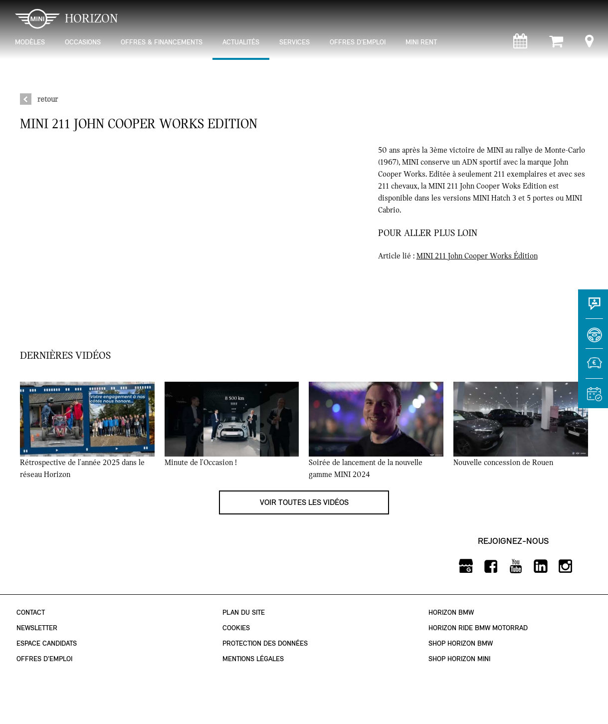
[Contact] (593, 308)
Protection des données (265, 643)
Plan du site (243, 612)
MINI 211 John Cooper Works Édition (477, 255)
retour (47, 99)
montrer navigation (12, 7)
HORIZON (66, 18)
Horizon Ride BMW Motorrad (478, 628)
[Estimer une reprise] (593, 368)
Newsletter (36, 628)
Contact (30, 612)
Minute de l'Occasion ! (201, 462)
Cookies (236, 628)
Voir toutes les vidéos (304, 502)
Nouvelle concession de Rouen (503, 462)
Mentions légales (253, 659)
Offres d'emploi (44, 659)
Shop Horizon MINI (459, 659)
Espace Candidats (46, 643)
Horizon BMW (451, 612)
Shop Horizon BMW (460, 643)
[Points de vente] (589, 43)
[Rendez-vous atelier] (520, 43)
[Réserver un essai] (593, 338)
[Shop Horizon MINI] (556, 43)
